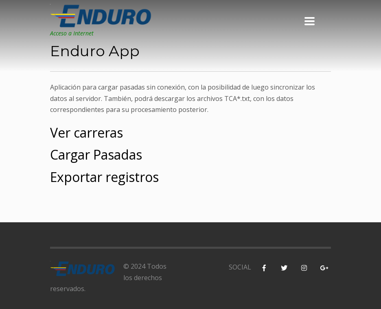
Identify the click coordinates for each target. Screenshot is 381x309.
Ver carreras (86, 132)
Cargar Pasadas (96, 154)
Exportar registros (104, 177)
